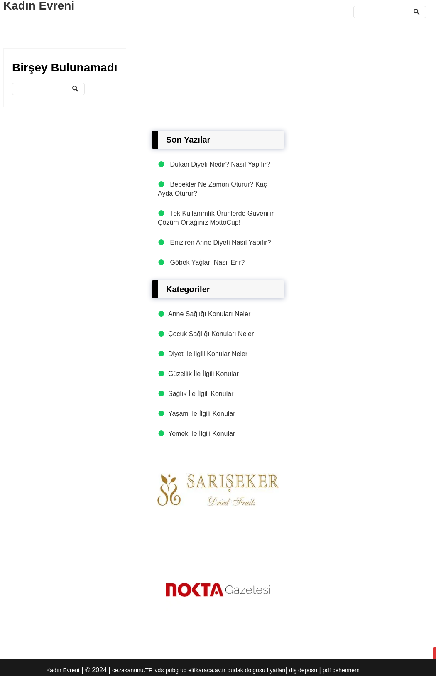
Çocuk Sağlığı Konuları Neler (211, 333)
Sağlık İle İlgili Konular (200, 393)
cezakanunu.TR (132, 670)
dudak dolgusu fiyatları (257, 670)
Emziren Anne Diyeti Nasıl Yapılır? (220, 242)
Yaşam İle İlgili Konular (201, 413)
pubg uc (176, 670)
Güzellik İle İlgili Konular (203, 373)
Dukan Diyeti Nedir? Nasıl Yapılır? (220, 164)
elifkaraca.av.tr (206, 670)
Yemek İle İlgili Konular (201, 433)
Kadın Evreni (62, 670)
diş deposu (303, 670)
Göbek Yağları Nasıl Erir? (207, 262)
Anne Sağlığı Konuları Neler (209, 313)
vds (159, 670)
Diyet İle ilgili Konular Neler (207, 353)
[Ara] (389, 12)
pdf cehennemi (342, 670)
